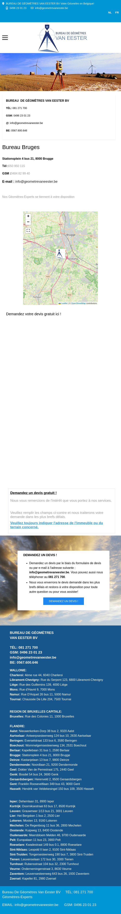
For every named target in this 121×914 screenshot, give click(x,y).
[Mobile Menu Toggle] (5, 37)
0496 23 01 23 (18, 8)
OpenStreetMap (78, 303)
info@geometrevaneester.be (51, 8)
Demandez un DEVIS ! (63, 601)
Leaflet (63, 303)
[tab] (38, 83)
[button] (60, 253)
